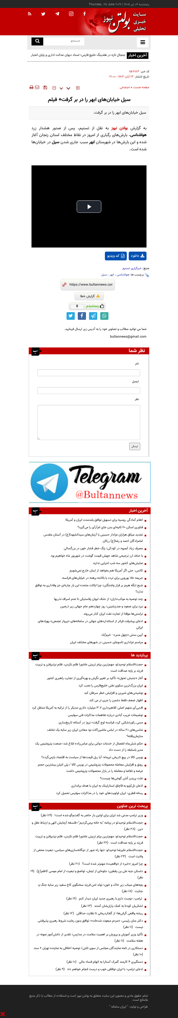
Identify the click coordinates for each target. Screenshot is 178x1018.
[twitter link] (71, 316)
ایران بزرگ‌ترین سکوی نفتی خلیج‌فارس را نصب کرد (111, 685)
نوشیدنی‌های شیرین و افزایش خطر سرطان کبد (113, 693)
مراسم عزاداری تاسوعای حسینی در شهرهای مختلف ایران (106, 642)
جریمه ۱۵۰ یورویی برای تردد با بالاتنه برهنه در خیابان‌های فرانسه (102, 578)
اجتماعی (125, 87)
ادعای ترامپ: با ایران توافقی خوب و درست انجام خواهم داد (99, 969)
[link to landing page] (123, 21)
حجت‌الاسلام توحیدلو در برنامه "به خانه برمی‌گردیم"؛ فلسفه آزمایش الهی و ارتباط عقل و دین (87, 826)
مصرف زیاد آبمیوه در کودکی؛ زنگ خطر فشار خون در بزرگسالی (103, 548)
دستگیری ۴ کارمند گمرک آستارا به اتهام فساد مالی (105, 961)
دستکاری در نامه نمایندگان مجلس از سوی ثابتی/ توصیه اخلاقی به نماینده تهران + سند (87, 951)
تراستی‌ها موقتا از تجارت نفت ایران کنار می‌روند (113, 613)
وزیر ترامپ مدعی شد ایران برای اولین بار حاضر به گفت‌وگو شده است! (92, 815)
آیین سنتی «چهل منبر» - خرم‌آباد (122, 634)
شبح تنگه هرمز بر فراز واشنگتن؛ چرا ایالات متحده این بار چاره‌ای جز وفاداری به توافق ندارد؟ (89, 588)
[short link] (91, 285)
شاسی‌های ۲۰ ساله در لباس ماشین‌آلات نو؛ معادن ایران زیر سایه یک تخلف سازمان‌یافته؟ (95, 733)
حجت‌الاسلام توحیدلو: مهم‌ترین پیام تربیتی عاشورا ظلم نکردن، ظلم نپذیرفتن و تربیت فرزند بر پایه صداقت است (89, 667)
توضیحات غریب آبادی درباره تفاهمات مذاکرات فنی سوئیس (105, 715)
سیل (104, 274)
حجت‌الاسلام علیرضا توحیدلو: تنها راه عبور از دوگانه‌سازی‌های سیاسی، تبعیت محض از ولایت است (88, 853)
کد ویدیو (116, 256)
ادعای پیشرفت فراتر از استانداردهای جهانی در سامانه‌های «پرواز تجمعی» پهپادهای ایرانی (90, 624)
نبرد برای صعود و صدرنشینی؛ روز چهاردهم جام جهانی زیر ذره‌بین (101, 606)
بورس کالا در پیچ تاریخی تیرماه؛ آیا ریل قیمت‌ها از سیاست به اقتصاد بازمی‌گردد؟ (92, 757)
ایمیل (135, 381)
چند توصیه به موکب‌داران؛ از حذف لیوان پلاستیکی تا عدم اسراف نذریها (98, 599)
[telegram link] (93, 316)
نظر (137, 399)
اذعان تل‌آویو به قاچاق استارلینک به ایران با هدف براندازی (107, 785)
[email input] (88, 390)
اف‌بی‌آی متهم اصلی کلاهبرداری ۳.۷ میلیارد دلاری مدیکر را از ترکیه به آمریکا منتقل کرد (87, 707)
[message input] (88, 422)
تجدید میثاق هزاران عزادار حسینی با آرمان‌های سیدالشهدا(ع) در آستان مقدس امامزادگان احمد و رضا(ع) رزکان (93, 537)
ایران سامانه (118, 1006)
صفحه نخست (141, 87)
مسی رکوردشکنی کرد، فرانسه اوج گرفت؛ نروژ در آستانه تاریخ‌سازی (101, 722)
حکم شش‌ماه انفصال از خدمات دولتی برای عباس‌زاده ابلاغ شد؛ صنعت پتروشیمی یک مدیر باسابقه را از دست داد (89, 746)
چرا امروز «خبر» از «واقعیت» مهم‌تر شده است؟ (106, 863)
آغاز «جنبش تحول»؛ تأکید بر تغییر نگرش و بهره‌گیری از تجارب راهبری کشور (95, 678)
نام (137, 363)
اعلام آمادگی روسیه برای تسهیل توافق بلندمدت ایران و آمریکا (104, 519)
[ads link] (90, 482)
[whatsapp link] (104, 316)
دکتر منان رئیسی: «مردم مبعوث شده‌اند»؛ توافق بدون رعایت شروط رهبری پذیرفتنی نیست (90, 924)
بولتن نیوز (119, 128)
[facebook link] (82, 316)
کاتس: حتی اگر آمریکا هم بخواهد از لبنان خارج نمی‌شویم (106, 570)
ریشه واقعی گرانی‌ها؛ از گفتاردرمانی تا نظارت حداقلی (103, 913)
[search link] (37, 41)
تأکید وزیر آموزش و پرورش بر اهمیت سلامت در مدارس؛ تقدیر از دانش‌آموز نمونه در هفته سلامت (89, 937)
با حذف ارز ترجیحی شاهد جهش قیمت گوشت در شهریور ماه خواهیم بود (97, 555)
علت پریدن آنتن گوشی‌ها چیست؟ (121, 778)
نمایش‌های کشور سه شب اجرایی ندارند (118, 563)
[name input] (88, 372)
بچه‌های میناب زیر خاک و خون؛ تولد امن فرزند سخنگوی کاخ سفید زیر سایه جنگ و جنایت (90, 888)
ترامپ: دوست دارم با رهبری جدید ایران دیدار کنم (104, 898)
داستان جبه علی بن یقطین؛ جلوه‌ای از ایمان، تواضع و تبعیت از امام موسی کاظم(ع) (86, 874)
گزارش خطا (90, 296)
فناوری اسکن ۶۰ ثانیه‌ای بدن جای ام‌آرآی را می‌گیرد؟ (110, 527)
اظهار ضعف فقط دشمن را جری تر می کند (116, 700)
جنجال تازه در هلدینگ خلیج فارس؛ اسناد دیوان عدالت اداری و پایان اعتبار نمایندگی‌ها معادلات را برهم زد (78, 58)
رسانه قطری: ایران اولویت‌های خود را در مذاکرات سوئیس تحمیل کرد (99, 793)
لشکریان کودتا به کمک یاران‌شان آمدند (112, 906)
